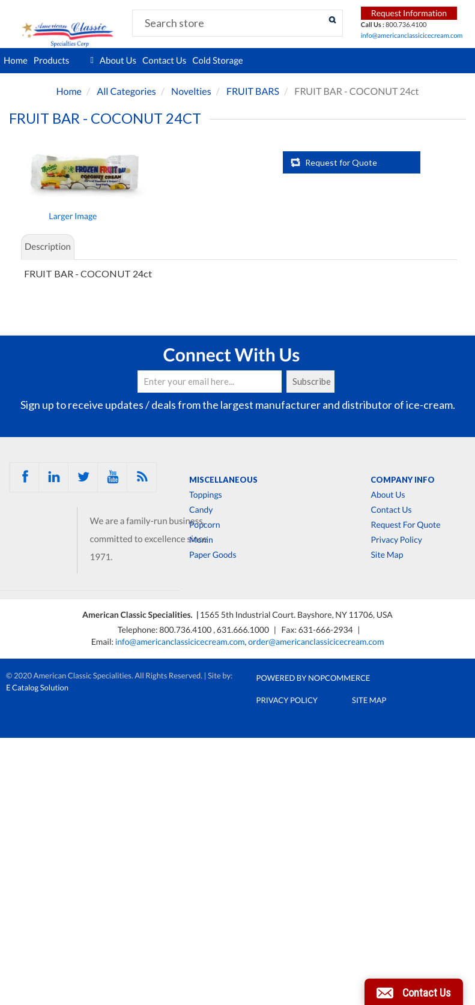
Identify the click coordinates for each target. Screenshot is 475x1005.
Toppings (205, 494)
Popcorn (204, 525)
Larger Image (73, 216)
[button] (414, 992)
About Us (118, 60)
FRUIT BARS (252, 91)
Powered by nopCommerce (313, 678)
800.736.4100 (186, 629)
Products (64, 61)
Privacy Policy (396, 540)
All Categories (126, 91)
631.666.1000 (244, 629)
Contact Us (164, 60)
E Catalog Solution (37, 687)
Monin (201, 540)
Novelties (191, 91)
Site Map (387, 555)
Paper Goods (212, 555)
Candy (201, 510)
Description (48, 246)
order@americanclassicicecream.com (316, 641)
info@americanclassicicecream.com (412, 36)
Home (16, 60)
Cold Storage (217, 60)
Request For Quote (405, 525)
